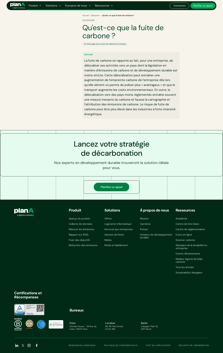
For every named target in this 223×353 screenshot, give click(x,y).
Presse (144, 229)
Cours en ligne (184, 234)
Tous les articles (185, 267)
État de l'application (158, 345)
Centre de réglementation (190, 229)
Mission (144, 218)
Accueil (85, 15)
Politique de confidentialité (121, 345)
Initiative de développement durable (156, 236)
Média (107, 240)
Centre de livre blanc (187, 224)
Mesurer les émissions (81, 229)
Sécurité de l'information (194, 345)
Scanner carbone (185, 240)
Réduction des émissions (83, 245)
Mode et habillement (116, 245)
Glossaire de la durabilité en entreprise (191, 247)
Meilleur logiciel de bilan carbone (189, 260)
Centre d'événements (188, 253)
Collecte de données (80, 224)
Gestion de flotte (114, 234)
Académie (181, 218)
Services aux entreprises (118, 229)
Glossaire (95, 15)
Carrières (145, 224)
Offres (108, 218)
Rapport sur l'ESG (78, 234)
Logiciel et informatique (117, 224)
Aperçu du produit (79, 218)
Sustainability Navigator (189, 272)
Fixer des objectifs (79, 240)
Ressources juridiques (82, 345)
